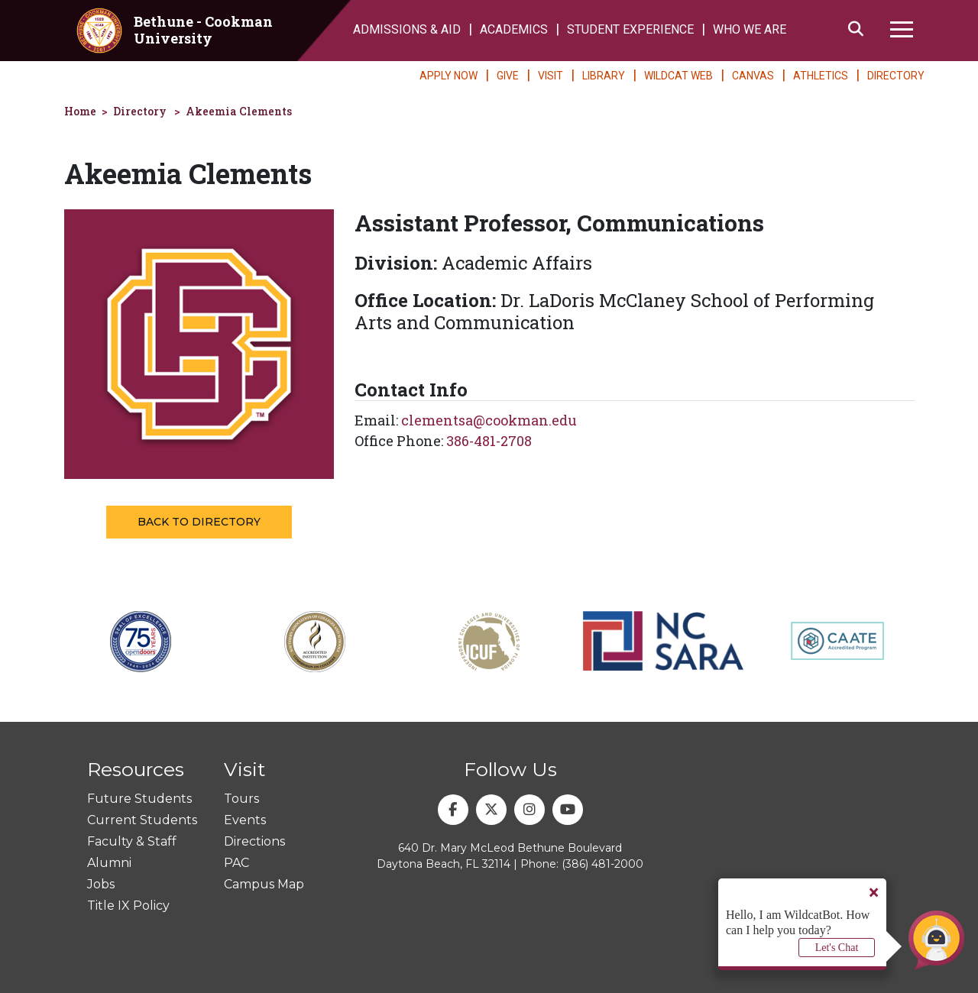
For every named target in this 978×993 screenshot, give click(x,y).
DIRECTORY (896, 76)
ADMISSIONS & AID (407, 29)
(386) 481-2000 (602, 864)
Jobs (101, 884)
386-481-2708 (489, 441)
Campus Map (264, 884)
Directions (254, 841)
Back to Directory (199, 522)
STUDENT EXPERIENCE (630, 29)
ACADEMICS (514, 29)
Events (245, 820)
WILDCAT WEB (678, 76)
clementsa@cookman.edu (489, 420)
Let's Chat (837, 947)
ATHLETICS (820, 76)
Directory (140, 111)
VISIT (550, 76)
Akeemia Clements (239, 111)
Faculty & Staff (131, 841)
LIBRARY (603, 76)
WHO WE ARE (749, 29)
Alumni (109, 863)
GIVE (508, 76)
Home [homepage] (80, 111)
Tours (241, 798)
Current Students (142, 820)
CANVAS (753, 76)
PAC (236, 863)
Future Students (139, 798)
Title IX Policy (128, 905)
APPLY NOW (448, 76)
